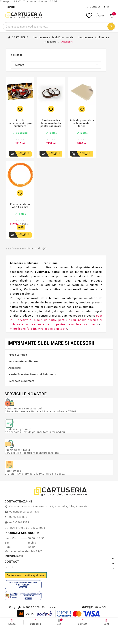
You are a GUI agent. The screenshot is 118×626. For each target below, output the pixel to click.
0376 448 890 (18, 516)
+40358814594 (19, 522)
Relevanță (56, 65)
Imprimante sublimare (23, 361)
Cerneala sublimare (21, 381)
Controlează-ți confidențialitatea (26, 575)
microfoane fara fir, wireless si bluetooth (38, 328)
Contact (95, 6)
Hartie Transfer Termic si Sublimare (32, 374)
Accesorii (14, 367)
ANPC (85, 607)
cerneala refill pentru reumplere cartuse (63, 324)
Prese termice (17, 354)
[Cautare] (55, 26)
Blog (107, 6)
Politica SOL (99, 607)
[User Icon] (101, 16)
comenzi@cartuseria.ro (24, 511)
